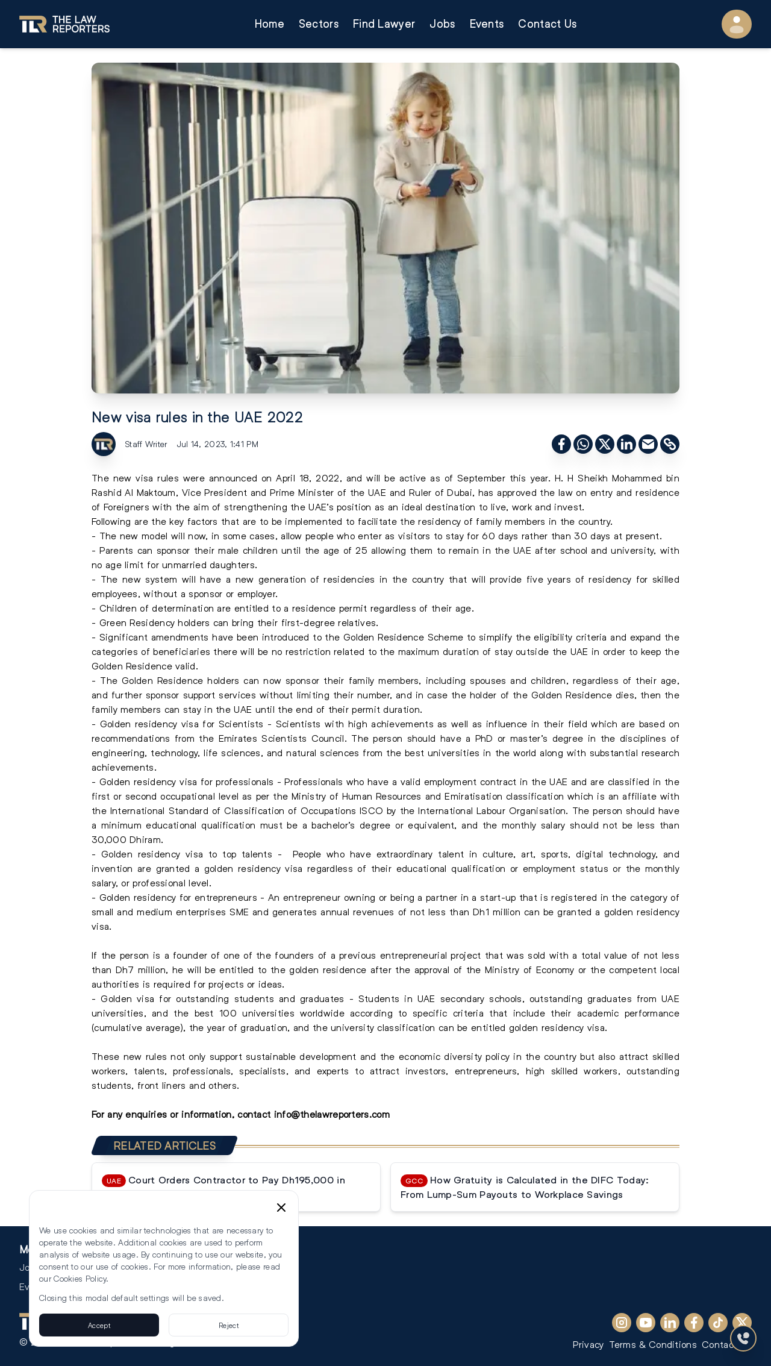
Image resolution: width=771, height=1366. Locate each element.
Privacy (588, 1344)
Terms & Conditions (653, 1344)
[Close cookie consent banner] (281, 1207)
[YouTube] (645, 1322)
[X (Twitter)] (742, 1322)
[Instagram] (621, 1322)
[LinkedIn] (669, 1322)
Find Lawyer (384, 23)
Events (487, 23)
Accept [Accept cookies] (99, 1325)
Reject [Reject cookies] (229, 1325)
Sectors (319, 23)
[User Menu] (737, 24)
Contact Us (547, 23)
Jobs (442, 23)
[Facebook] (694, 1322)
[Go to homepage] (64, 24)
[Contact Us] (743, 1338)
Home (269, 23)
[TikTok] (718, 1322)
